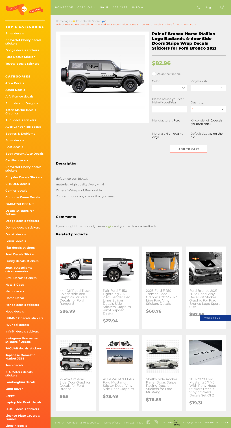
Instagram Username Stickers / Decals (21, 340)
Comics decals (16, 190)
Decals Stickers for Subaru (19, 212)
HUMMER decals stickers (24, 318)
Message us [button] (212, 317)
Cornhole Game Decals (22, 197)
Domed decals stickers (22, 227)
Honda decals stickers (22, 305)
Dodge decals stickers (22, 50)
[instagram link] (156, 422)
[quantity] (208, 109)
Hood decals (14, 311)
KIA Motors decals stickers (19, 373)
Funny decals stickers (22, 261)
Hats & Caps (14, 284)
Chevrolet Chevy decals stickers (23, 41)
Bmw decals (14, 33)
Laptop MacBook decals (23, 402)
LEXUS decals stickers (22, 409)
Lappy (10, 395)
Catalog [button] (86, 7)
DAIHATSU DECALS (19, 204)
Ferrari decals (15, 241)
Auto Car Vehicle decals (23, 126)
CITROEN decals (17, 184)
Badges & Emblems (20, 133)
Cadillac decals (16, 160)
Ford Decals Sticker (20, 57)
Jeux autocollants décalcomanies (18, 269)
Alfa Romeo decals (19, 96)
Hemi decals (14, 291)
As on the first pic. (166, 74)
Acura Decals (15, 90)
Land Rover (14, 389)
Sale (104, 7)
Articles (120, 7)
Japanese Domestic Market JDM (20, 356)
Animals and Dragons (21, 103)
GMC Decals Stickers (21, 278)
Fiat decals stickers (20, 247)
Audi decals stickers (20, 120)
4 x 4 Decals (14, 83)
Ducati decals (15, 234)
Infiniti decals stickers (22, 331)
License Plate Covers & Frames (22, 417)
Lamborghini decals (20, 382)
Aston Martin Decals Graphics (20, 111)
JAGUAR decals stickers (23, 348)
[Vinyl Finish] (208, 88)
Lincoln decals (16, 425)
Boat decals (14, 147)
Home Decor (14, 298)
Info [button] (137, 7)
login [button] (109, 226)
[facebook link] (148, 422)
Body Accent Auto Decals (24, 153)
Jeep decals (14, 365)
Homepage (64, 7)
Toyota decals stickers (22, 63)
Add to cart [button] (188, 149)
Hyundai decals (17, 325)
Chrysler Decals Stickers (23, 177)
